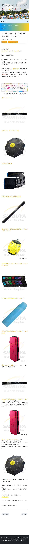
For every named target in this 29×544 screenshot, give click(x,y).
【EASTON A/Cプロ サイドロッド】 (11, 196)
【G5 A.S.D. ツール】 (7, 98)
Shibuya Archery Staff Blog (14, 7)
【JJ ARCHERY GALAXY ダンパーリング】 (13, 298)
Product (10, 25)
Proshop (17, 25)
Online (3, 28)
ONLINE (4, 42)
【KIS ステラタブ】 (6, 163)
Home (3, 25)
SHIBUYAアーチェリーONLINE (10, 51)
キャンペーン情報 (12, 42)
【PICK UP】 (16, 69)
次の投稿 (24, 514)
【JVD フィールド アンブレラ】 (10, 131)
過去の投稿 (5, 514)
